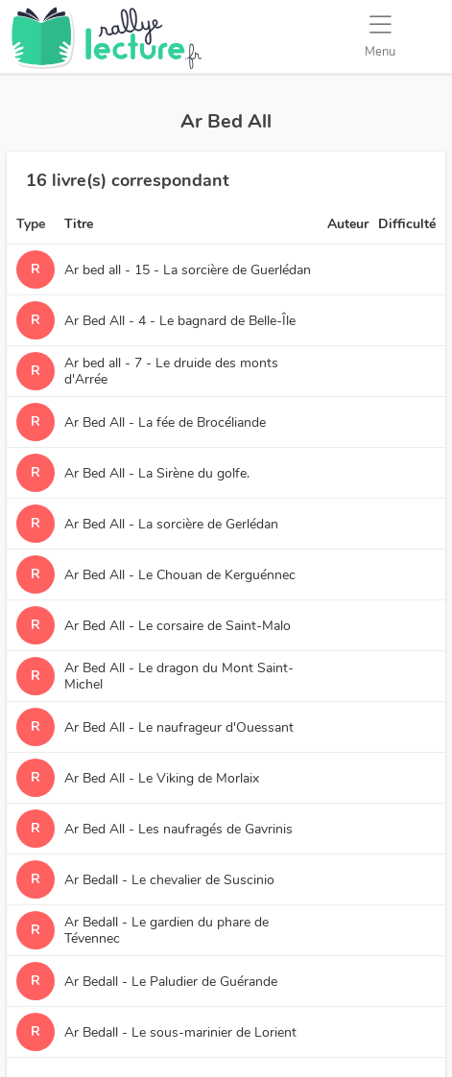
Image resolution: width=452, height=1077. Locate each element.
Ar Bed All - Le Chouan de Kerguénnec (180, 575)
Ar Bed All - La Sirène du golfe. (157, 473)
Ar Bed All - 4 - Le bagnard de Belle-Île (180, 321)
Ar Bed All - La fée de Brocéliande (165, 422)
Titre (78, 224)
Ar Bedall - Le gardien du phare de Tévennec (166, 930)
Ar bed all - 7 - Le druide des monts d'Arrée (171, 371)
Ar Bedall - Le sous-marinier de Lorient (180, 1032)
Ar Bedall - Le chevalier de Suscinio (169, 880)
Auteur (348, 224)
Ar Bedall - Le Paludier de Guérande (170, 981)
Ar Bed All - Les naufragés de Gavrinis (178, 829)
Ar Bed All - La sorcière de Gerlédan (171, 524)
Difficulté (407, 224)
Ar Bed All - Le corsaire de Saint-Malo (177, 626)
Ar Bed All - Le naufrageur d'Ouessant (179, 727)
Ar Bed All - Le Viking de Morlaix (161, 778)
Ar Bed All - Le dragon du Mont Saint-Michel (179, 676)
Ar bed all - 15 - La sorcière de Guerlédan (187, 270)
